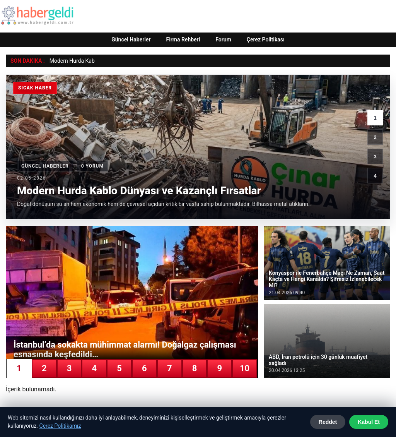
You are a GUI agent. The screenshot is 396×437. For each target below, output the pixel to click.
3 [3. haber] (375, 156)
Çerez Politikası (266, 39)
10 (244, 368)
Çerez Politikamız (60, 426)
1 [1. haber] (375, 118)
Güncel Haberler (130, 39)
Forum (223, 39)
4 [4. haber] (375, 176)
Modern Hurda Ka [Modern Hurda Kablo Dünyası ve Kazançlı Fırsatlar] (71, 61)
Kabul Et (369, 422)
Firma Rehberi (183, 39)
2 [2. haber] (375, 137)
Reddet (328, 422)
